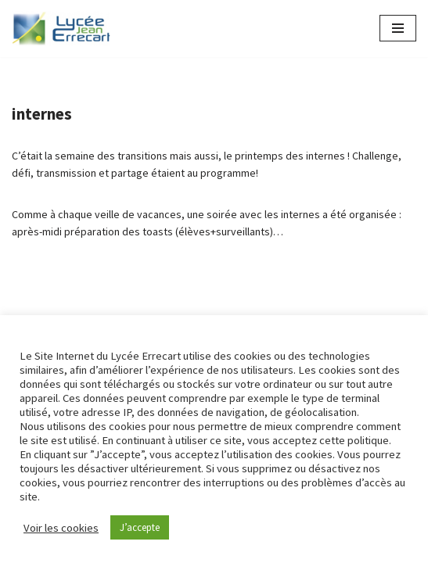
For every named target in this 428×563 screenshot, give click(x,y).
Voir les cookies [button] (61, 528)
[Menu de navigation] (397, 28)
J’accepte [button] (140, 527)
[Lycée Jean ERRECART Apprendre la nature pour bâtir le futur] (62, 28)
